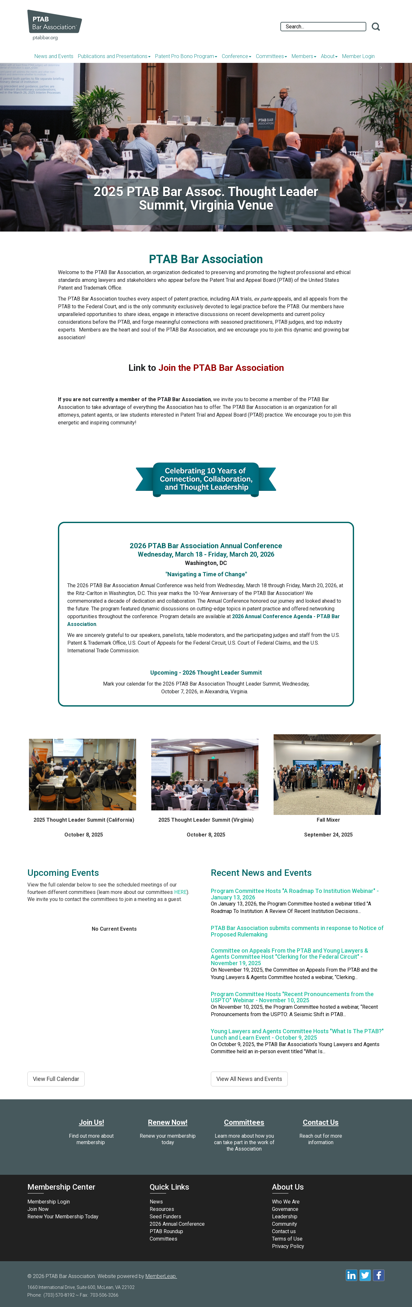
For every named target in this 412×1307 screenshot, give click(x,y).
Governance (285, 1209)
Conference (236, 56)
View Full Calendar (56, 1078)
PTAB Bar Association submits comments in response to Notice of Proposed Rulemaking (297, 931)
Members (304, 56)
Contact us (284, 1231)
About (329, 56)
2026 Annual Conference (177, 1224)
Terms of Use (287, 1239)
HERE (180, 892)
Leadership (284, 1216)
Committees (271, 56)
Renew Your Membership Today (62, 1216)
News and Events (53, 56)
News (156, 1202)
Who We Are (286, 1202)
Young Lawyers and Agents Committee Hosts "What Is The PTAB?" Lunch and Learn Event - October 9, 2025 (297, 1034)
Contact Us (321, 1122)
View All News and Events (249, 1078)
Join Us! (91, 1122)
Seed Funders (165, 1216)
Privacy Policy (288, 1246)
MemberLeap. (161, 1276)
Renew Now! (167, 1122)
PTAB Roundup (166, 1231)
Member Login (358, 56)
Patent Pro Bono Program (186, 56)
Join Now (38, 1209)
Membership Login (48, 1202)
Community (284, 1224)
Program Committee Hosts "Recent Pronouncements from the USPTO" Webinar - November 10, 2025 (292, 997)
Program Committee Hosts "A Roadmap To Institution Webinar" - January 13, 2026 (295, 894)
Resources (162, 1209)
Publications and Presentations (114, 56)
